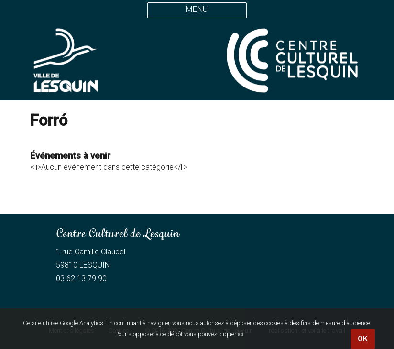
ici (240, 334)
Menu (197, 9)
